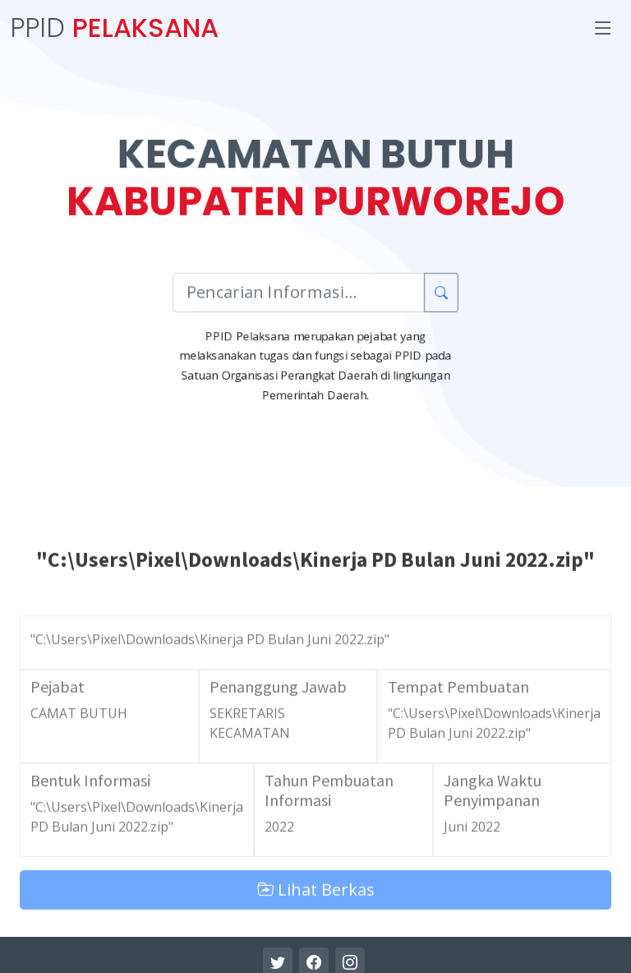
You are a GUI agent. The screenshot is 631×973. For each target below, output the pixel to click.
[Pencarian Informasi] (298, 294)
